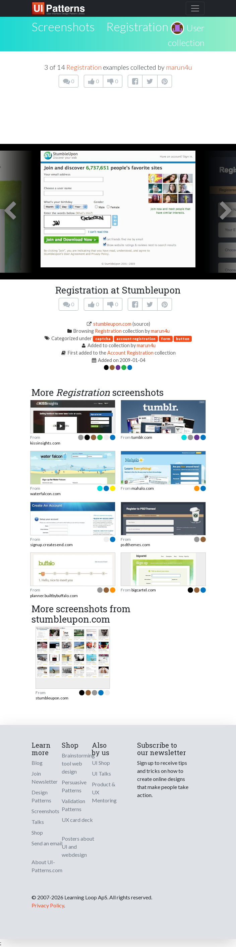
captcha (103, 338)
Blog (37, 762)
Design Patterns (41, 796)
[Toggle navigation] (195, 8)
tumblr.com (141, 437)
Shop (37, 832)
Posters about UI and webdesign (78, 846)
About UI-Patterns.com (47, 866)
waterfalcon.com (45, 493)
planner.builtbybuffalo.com (54, 595)
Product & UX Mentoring (104, 792)
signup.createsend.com (51, 544)
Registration (137, 26)
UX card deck (77, 820)
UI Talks (101, 773)
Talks (38, 822)
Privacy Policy (48, 905)
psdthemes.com (135, 544)
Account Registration (130, 353)
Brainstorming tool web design (78, 763)
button (182, 338)
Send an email (47, 843)
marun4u (179, 67)
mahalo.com (142, 488)
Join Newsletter (45, 777)
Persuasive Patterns (74, 786)
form (165, 338)
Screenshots (45, 811)
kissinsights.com (45, 442)
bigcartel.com (143, 589)
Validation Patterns (73, 805)
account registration (136, 338)
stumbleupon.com (112, 324)
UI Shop (101, 762)
